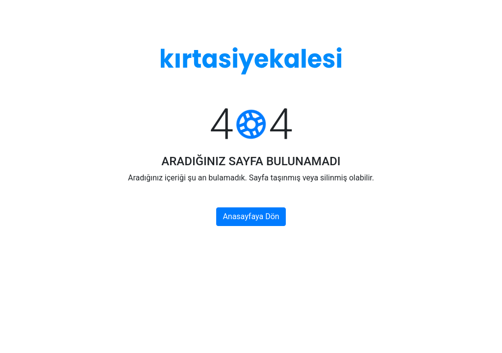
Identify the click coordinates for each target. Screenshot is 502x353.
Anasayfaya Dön (251, 216)
